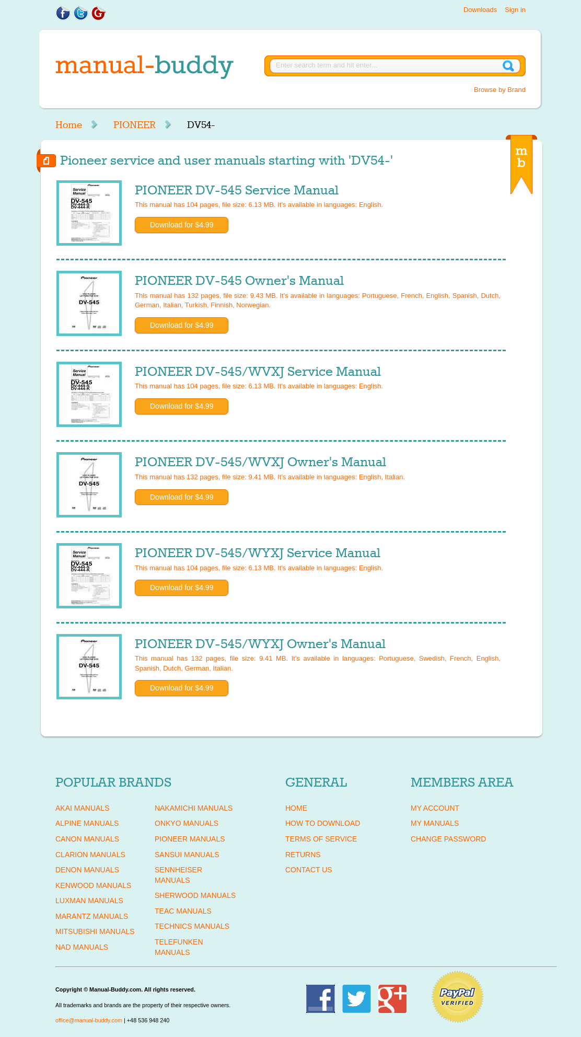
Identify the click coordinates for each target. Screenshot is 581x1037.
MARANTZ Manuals (91, 916)
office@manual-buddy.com (88, 1020)
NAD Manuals (81, 947)
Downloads (480, 10)
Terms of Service (321, 839)
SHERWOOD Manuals (195, 895)
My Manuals (435, 823)
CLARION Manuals (90, 854)
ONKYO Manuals (186, 823)
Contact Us (308, 870)
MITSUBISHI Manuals (95, 931)
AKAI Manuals (82, 808)
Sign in (515, 10)
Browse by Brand (500, 90)
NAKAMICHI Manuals (194, 808)
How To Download (322, 823)
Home (68, 125)
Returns (303, 854)
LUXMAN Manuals (89, 900)
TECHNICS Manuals (192, 926)
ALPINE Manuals (87, 823)
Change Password (448, 839)
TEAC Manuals (183, 911)
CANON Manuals (87, 839)
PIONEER (134, 125)
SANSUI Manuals (187, 854)
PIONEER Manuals (190, 839)
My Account (435, 808)
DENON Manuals (87, 870)
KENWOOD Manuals (93, 885)
